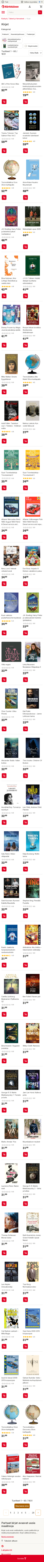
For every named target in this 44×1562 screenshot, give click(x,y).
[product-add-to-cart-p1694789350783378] (25, 1346)
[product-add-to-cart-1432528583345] (25, 1444)
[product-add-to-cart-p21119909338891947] (4, 537)
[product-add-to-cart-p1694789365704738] (25, 296)
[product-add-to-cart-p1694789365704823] (25, 1061)
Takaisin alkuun (9, 1541)
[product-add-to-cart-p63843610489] (4, 487)
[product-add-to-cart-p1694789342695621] (4, 633)
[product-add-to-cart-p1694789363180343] (4, 729)
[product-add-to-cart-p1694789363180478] (25, 1299)
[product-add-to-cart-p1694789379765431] (4, 679)
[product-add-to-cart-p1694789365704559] (4, 869)
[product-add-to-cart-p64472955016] (4, 1491)
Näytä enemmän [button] (7, 1537)
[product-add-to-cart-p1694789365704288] (4, 246)
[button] (29, 6)
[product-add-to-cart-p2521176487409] (25, 633)
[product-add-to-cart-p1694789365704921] (25, 775)
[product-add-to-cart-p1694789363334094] (4, 345)
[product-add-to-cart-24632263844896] (4, 441)
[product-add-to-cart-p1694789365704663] (4, 1154)
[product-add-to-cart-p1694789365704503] (4, 1203)
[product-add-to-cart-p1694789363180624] (25, 1252)
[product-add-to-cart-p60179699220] (25, 1491)
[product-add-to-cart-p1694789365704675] (25, 1110)
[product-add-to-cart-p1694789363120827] (25, 246)
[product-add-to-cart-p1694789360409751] (25, 583)
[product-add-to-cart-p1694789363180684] (25, 679)
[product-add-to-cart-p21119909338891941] (25, 537)
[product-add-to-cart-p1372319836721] (25, 101)
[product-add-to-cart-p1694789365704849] (4, 1061)
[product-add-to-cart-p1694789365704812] (4, 822)
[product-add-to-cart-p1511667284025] (4, 150)
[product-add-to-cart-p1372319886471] (4, 1444)
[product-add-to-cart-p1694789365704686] (25, 822)
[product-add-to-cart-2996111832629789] (25, 150)
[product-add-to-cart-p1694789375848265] (25, 965)
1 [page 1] (10, 1513)
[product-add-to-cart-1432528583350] (4, 197)
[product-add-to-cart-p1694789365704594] (25, 1154)
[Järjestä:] (35, 53)
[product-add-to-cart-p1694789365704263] (25, 1203)
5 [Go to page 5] (25, 1513)
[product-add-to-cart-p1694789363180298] (25, 915)
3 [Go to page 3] (18, 1513)
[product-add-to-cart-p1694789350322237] (25, 345)
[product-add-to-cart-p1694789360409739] (4, 1346)
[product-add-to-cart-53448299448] (4, 296)
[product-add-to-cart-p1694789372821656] (4, 775)
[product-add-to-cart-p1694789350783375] (4, 1395)
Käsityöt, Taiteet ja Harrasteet (12, 19)
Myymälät (6, 1554)
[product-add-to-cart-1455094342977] (25, 392)
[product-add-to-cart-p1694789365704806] (4, 1110)
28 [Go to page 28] (33, 1513)
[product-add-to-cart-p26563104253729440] (4, 101)
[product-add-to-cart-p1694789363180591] (4, 915)
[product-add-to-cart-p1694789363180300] (4, 392)
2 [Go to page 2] (14, 1513)
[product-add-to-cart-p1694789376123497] (4, 583)
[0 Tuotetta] (41, 6)
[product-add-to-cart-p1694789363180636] (25, 441)
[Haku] (40, 12)
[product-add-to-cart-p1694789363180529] (4, 1299)
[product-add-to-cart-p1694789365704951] (25, 1014)
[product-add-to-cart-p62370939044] (25, 487)
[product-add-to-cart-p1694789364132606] (4, 1252)
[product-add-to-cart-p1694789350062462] (25, 1395)
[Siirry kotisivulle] (10, 6)
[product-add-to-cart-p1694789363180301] (25, 729)
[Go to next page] (38, 1513)
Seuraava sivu (22, 1506)
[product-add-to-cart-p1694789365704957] (4, 1014)
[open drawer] (3, 12)
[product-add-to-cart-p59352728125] (4, 965)
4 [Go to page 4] (21, 1513)
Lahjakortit (6, 1550)
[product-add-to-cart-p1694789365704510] (25, 869)
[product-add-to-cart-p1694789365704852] (25, 197)
